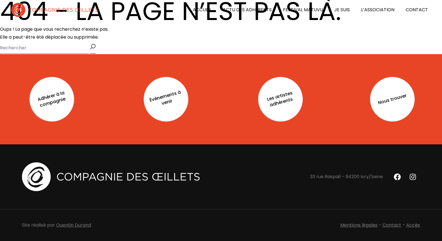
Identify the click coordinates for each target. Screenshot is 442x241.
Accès (413, 225)
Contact (392, 225)
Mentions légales (358, 225)
